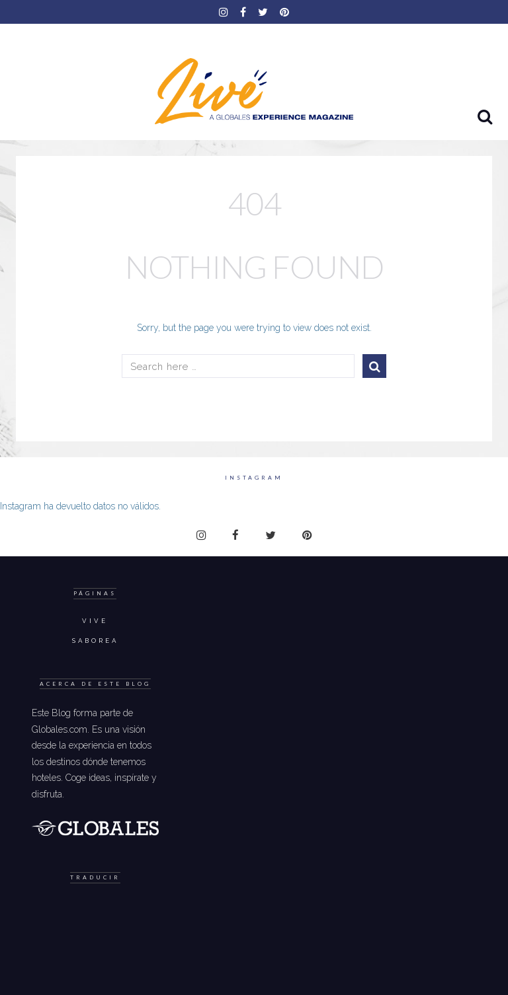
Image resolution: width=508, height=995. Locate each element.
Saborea (95, 640)
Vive (95, 620)
